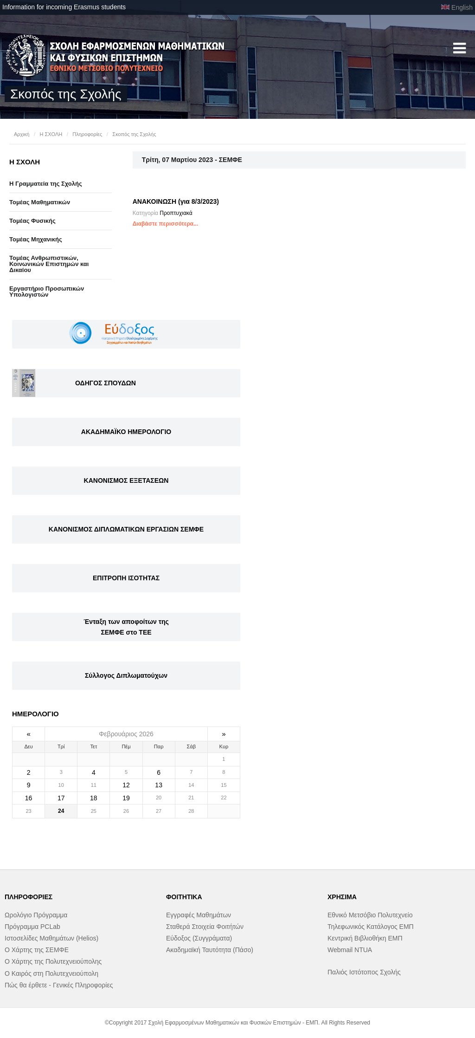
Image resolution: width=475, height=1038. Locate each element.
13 (158, 785)
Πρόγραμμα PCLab (32, 926)
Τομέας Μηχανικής (35, 239)
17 (61, 798)
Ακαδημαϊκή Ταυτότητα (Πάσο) (209, 950)
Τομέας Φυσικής (32, 220)
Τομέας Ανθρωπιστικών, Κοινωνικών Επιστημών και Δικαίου (49, 263)
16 (28, 798)
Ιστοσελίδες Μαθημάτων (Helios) (51, 938)
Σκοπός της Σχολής (134, 134)
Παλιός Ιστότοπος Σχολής (364, 972)
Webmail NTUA (349, 950)
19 (126, 798)
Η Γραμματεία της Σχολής (45, 183)
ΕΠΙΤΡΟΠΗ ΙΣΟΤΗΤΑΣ (126, 578)
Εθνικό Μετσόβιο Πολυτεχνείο (369, 915)
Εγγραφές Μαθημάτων (198, 915)
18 (93, 798)
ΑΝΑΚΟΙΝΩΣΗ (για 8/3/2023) (176, 201)
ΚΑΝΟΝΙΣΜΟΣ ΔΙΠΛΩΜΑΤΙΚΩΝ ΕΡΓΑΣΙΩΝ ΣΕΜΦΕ (126, 529)
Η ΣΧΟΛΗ (50, 134)
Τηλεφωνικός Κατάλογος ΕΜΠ (370, 926)
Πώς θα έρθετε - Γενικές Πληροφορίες (59, 985)
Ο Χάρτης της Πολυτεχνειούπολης (53, 961)
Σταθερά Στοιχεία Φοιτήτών (205, 926)
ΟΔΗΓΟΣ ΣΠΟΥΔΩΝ (105, 383)
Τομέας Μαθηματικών (39, 202)
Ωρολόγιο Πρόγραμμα (36, 915)
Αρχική (21, 134)
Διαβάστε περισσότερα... (166, 224)
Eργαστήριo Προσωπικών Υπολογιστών (46, 291)
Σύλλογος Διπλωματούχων (126, 675)
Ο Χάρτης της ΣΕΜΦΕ (37, 950)
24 (61, 811)
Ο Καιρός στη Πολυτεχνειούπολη (51, 973)
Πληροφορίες (87, 134)
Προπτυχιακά (176, 213)
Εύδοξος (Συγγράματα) (199, 938)
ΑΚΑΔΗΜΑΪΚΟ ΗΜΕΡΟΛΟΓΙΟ (126, 431)
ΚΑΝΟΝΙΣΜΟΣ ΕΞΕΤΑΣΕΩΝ (126, 480)
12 (126, 785)
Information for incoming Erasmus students (64, 7)
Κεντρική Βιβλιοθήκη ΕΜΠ (365, 938)
